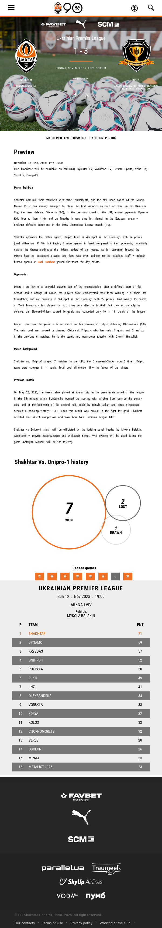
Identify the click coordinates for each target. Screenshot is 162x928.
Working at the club (115, 923)
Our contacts (25, 923)
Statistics (96, 138)
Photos (110, 138)
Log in (136, 9)
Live (66, 138)
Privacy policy (81, 923)
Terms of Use (52, 923)
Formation (79, 138)
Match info (54, 138)
